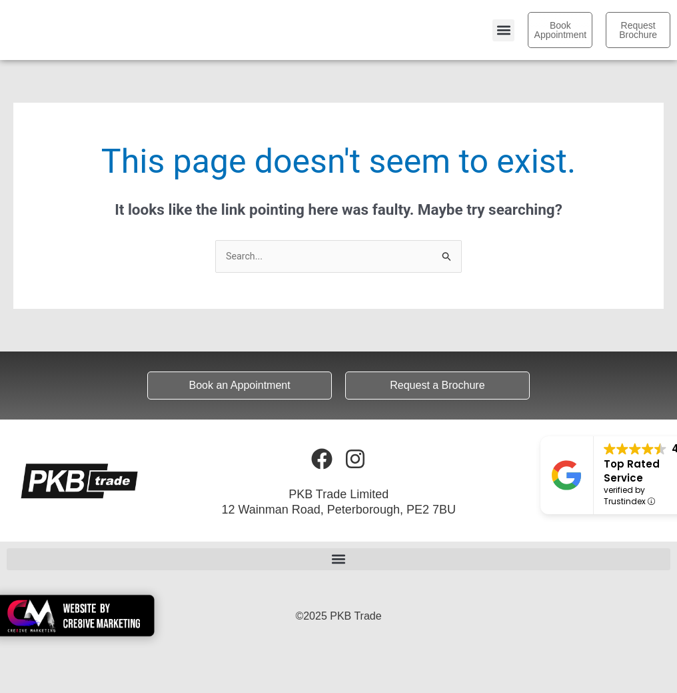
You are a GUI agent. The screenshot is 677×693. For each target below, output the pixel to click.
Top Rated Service (632, 472)
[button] (503, 30)
